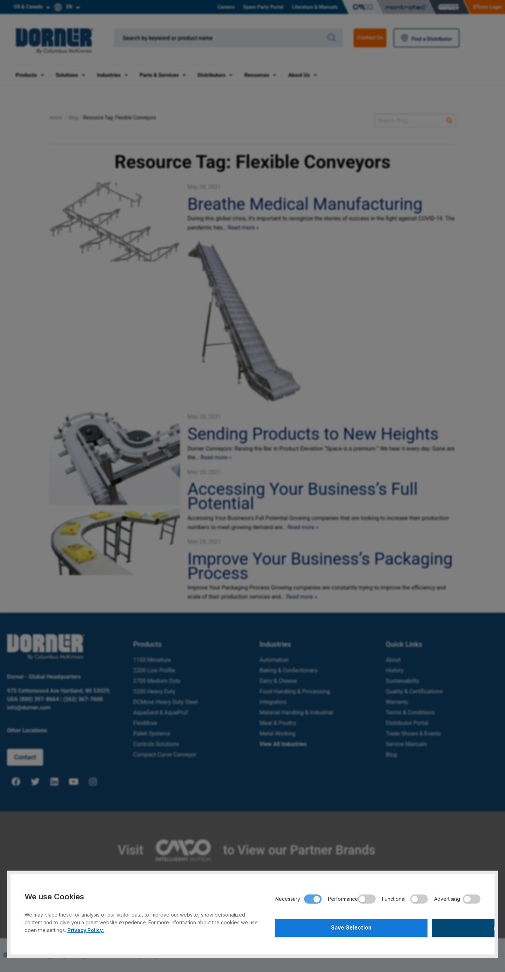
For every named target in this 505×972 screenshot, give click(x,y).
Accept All (430, 926)
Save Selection (325, 926)
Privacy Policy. (85, 928)
